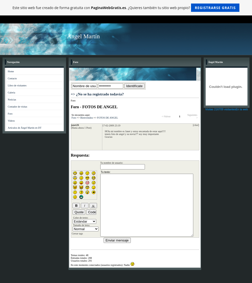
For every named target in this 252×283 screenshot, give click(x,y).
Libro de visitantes (17, 85)
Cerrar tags (77, 233)
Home (11, 71)
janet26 (75, 125)
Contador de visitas (17, 106)
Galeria (11, 92)
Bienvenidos (86, 117)
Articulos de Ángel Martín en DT (25, 127)
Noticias (12, 99)
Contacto (12, 78)
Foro (10, 113)
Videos (11, 120)
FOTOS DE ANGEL (107, 117)
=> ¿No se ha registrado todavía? (97, 94)
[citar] (196, 125)
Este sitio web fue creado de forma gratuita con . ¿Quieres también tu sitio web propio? (126, 8)
